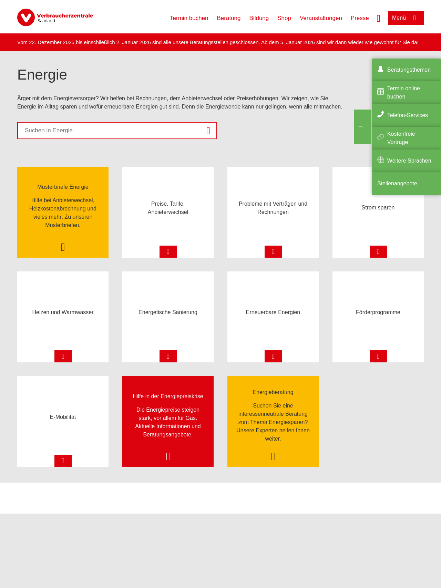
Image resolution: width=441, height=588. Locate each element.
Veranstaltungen (321, 18)
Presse (360, 18)
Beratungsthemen (409, 70)
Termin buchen (189, 18)
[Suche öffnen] (378, 17)
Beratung (229, 18)
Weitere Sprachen (409, 161)
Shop (284, 18)
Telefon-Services (407, 115)
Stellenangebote (397, 183)
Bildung (259, 18)
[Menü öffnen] (406, 18)
